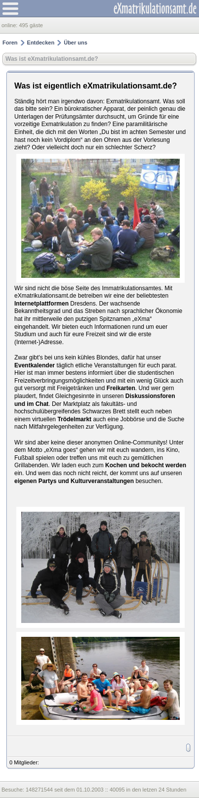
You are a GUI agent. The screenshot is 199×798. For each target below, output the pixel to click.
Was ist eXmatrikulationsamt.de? (51, 58)
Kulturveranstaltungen (102, 481)
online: (10, 25)
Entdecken (41, 42)
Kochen (116, 465)
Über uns (75, 42)
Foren (10, 42)
